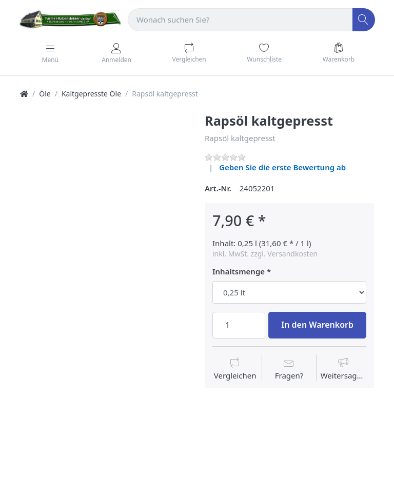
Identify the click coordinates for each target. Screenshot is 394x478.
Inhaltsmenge (238, 271)
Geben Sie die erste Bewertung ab (282, 167)
